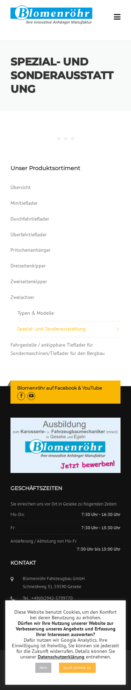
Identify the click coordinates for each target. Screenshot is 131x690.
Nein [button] (43, 667)
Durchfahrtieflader (29, 219)
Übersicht (20, 187)
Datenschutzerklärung (61, 657)
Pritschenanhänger (30, 250)
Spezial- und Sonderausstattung (51, 329)
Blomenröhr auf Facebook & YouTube (59, 388)
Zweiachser (22, 297)
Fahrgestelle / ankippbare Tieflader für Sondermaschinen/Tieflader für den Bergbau (57, 349)
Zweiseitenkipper (28, 281)
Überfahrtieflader (28, 234)
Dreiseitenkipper (28, 266)
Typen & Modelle (35, 313)
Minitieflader (24, 203)
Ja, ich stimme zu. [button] (77, 667)
